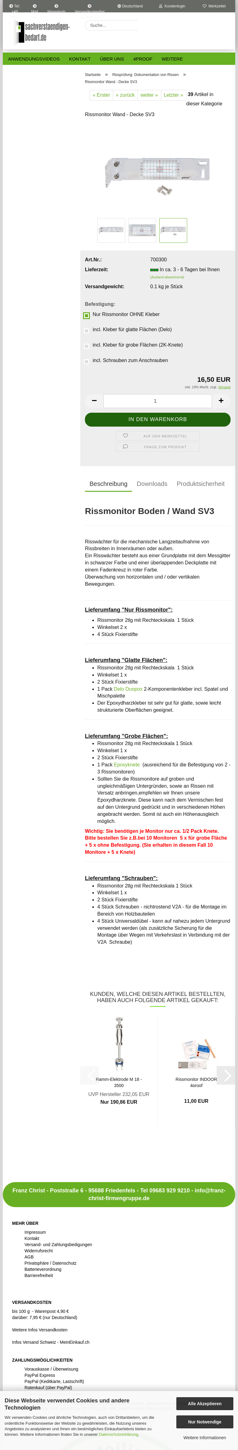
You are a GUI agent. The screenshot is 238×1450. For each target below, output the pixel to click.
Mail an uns (34, 8)
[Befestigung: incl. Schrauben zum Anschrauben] (158, 361)
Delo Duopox (128, 689)
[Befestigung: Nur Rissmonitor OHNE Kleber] (158, 315)
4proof (142, 58)
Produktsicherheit (201, 483)
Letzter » (173, 95)
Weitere (172, 58)
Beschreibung (108, 483)
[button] (94, 401)
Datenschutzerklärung (118, 1434)
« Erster (101, 95)
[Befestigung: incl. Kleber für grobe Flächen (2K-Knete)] (158, 346)
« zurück (125, 95)
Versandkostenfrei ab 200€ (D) (89, 8)
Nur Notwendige (204, 1421)
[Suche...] (146, 25)
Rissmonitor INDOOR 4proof (196, 1082)
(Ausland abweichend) (167, 277)
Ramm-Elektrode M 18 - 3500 (119, 1082)
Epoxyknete (127, 764)
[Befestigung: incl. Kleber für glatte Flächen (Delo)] (158, 330)
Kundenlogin (172, 6)
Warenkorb (56, 8)
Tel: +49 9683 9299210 (14, 8)
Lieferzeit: (96, 269)
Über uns (112, 58)
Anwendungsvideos (34, 58)
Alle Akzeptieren (205, 1403)
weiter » (149, 95)
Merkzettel (214, 6)
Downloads (152, 483)
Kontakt (80, 58)
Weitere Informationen (204, 1437)
